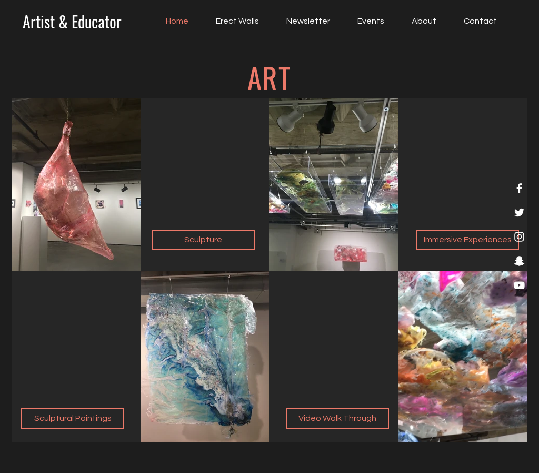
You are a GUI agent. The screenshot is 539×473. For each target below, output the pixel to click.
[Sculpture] (203, 240)
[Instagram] (519, 236)
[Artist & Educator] (72, 22)
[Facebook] (519, 188)
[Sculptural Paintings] (72, 418)
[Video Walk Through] (337, 418)
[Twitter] (519, 212)
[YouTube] (519, 285)
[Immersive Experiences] (467, 240)
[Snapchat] (519, 261)
